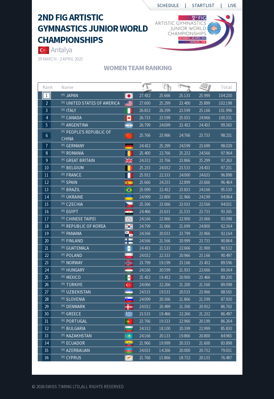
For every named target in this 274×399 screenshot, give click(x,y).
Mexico (73, 277)
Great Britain (80, 160)
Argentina (77, 125)
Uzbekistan (78, 292)
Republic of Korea (86, 226)
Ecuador (75, 343)
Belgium (75, 167)
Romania (75, 153)
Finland (74, 240)
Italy (71, 110)
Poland (74, 255)
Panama (74, 233)
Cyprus (73, 357)
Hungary (75, 270)
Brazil (73, 189)
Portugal (76, 321)
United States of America (93, 103)
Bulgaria (75, 328)
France (73, 175)
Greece (73, 314)
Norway (74, 262)
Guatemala (77, 248)
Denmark (75, 306)
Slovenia (75, 299)
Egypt (72, 211)
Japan (72, 95)
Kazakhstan (79, 335)
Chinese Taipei (81, 219)
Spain (71, 182)
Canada (74, 117)
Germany (75, 145)
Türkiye (74, 284)
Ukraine (74, 197)
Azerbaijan (78, 350)
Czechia (74, 204)
